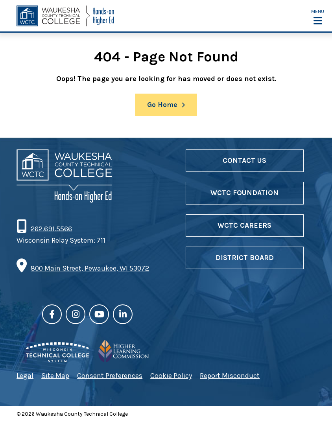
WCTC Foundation (244, 192)
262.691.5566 (51, 229)
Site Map (55, 375)
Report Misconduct (230, 375)
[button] (317, 16)
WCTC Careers (244, 225)
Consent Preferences (109, 375)
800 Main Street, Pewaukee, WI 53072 (90, 268)
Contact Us (244, 160)
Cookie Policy (171, 375)
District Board (245, 257)
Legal (25, 375)
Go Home (162, 104)
